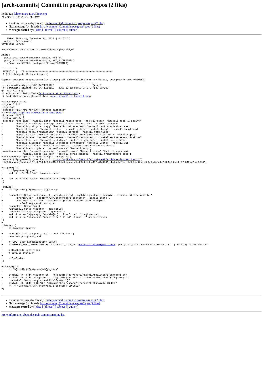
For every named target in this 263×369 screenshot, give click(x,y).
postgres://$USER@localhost (96, 286)
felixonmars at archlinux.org (30, 13)
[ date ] (39, 29)
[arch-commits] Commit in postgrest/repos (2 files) (74, 23)
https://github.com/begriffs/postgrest (36, 128)
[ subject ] (61, 29)
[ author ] (72, 29)
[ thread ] (48, 29)
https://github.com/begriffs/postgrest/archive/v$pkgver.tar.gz (96, 184)
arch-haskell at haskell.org (70, 108)
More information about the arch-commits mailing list (33, 365)
